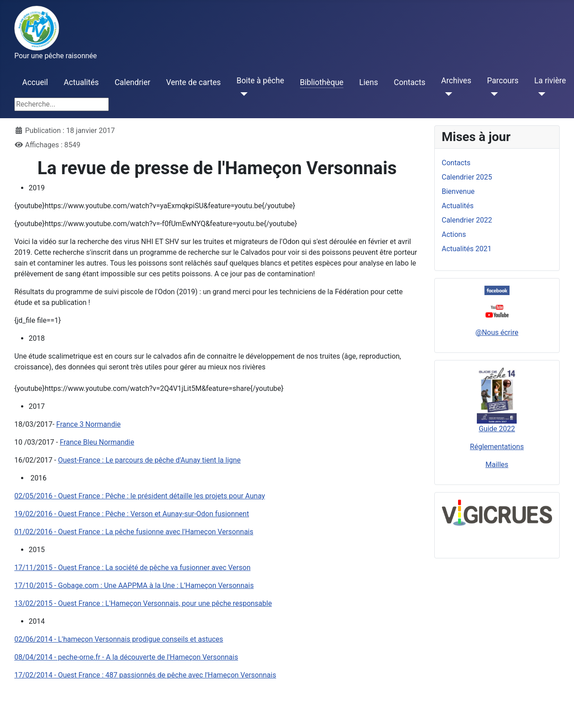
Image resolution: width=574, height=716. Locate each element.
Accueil (35, 82)
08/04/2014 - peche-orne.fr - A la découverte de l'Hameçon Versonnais (126, 657)
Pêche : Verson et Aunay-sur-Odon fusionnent (131, 514)
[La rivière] (539, 94)
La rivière (550, 80)
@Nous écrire (496, 332)
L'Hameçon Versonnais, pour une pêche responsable (143, 603)
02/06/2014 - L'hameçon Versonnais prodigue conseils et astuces (118, 639)
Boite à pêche (260, 80)
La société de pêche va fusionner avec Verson (132, 567)
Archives (456, 80)
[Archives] (446, 94)
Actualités (81, 82)
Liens (368, 82)
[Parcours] (492, 94)
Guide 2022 (497, 428)
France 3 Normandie (88, 424)
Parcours (502, 80)
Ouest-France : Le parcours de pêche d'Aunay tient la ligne (149, 460)
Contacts (409, 82)
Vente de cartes (193, 82)
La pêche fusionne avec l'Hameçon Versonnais (133, 531)
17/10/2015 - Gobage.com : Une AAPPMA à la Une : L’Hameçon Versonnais (134, 585)
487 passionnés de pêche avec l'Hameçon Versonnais (145, 675)
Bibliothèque (322, 82)
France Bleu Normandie (97, 442)
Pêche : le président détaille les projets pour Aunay (139, 496)
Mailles (496, 464)
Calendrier (132, 82)
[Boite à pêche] (242, 94)
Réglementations (497, 446)
